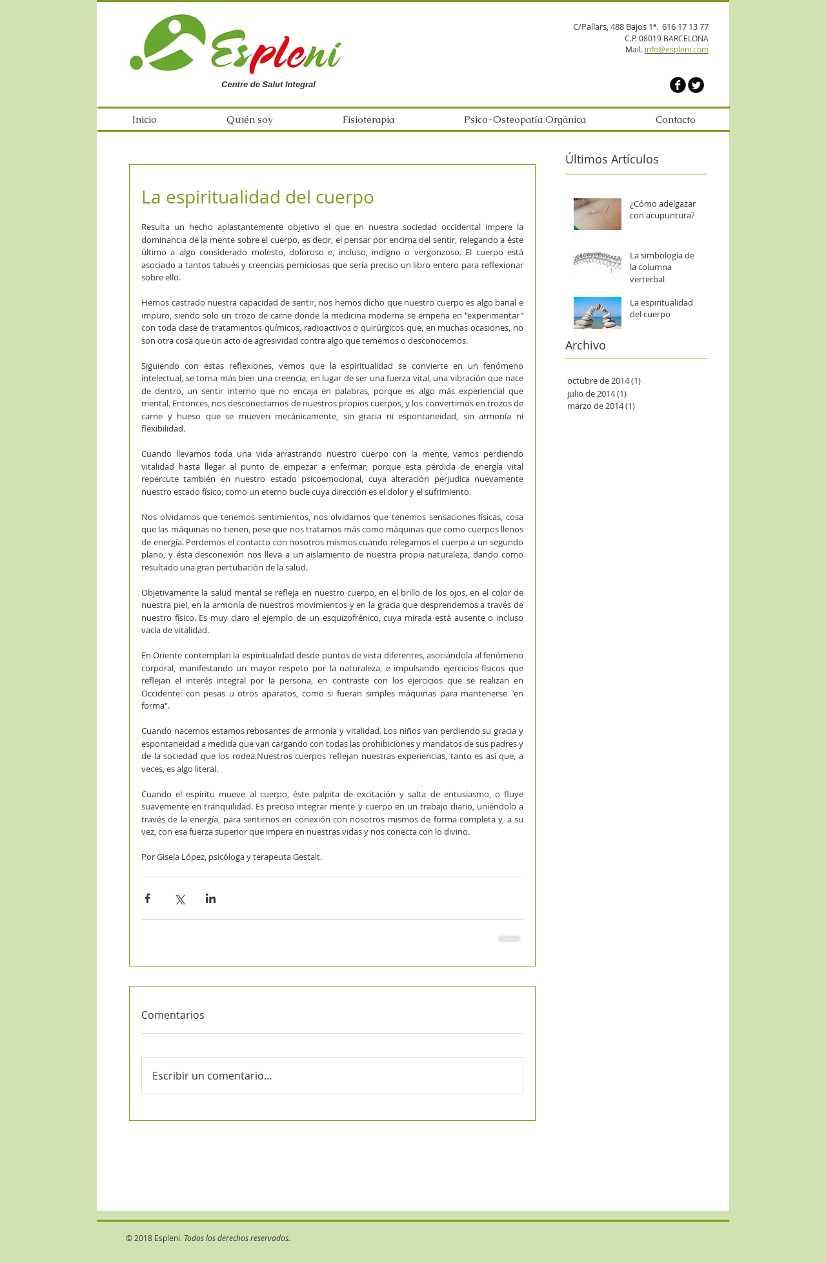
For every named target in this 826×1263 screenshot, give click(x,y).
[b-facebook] (678, 85)
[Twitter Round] (696, 85)
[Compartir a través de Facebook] (147, 898)
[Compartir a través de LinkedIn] (211, 898)
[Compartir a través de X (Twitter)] (179, 898)
